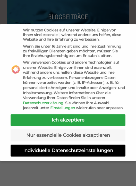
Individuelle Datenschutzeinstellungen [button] (68, 148)
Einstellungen (62, 106)
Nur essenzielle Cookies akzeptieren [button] (68, 133)
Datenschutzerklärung (43, 100)
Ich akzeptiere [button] (68, 117)
